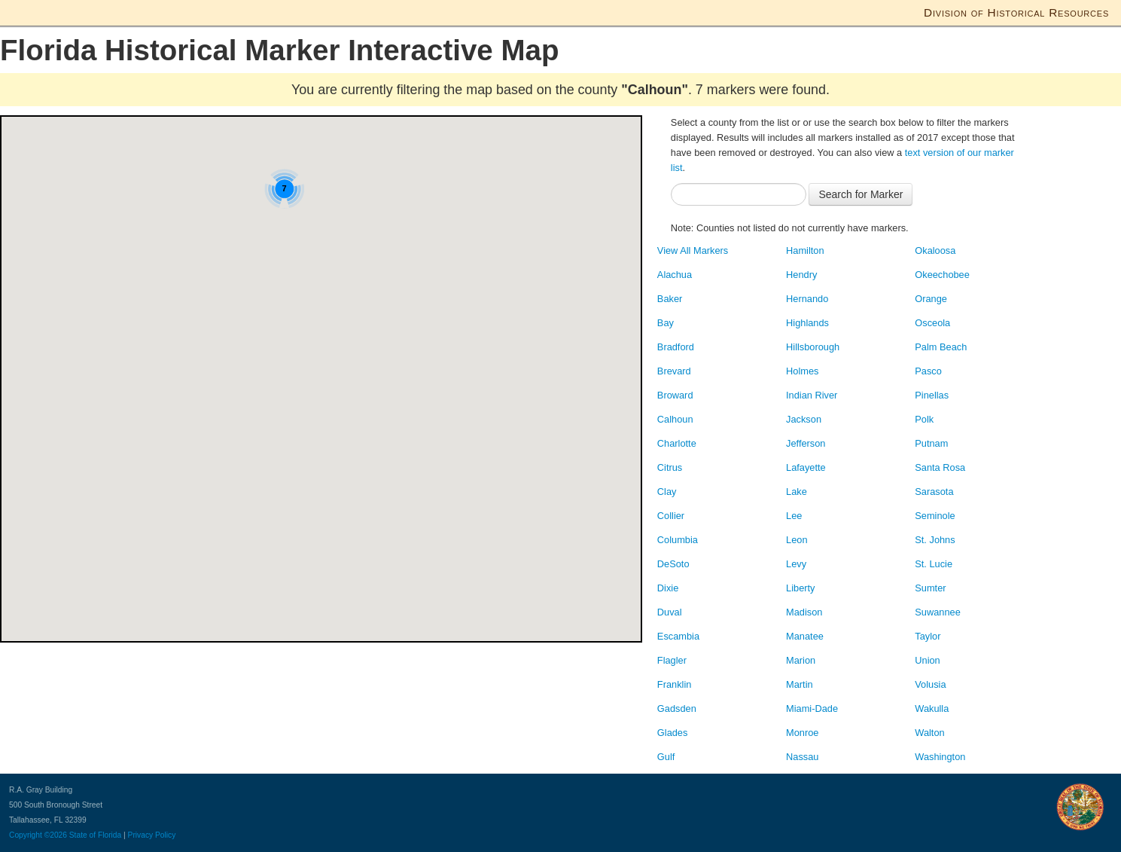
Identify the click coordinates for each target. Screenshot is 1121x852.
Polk (924, 419)
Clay (667, 491)
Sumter (930, 588)
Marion (800, 660)
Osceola (932, 322)
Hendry (801, 274)
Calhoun (675, 419)
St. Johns (935, 539)
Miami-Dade (812, 708)
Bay (665, 322)
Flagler (672, 660)
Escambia (678, 636)
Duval (669, 612)
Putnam (931, 443)
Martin (799, 684)
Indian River (811, 395)
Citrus (669, 467)
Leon (796, 539)
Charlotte (676, 443)
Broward (675, 395)
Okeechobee (942, 274)
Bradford (675, 347)
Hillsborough (812, 347)
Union (927, 660)
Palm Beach (941, 347)
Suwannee (937, 612)
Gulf (666, 756)
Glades (672, 732)
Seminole (935, 515)
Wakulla (932, 708)
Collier (670, 515)
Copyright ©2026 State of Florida (65, 835)
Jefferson (805, 443)
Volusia (930, 684)
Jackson (803, 419)
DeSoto (673, 564)
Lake (796, 491)
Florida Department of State (77, 11)
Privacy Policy (152, 835)
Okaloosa (935, 250)
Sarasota (934, 491)
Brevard (674, 371)
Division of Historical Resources (1016, 12)
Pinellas (932, 395)
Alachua (674, 274)
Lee (794, 515)
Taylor (927, 636)
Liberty (800, 588)
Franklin (674, 684)
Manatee (805, 636)
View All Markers (692, 250)
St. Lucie (933, 564)
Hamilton (805, 250)
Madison (804, 612)
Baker (669, 298)
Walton (929, 732)
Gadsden (676, 708)
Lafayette (806, 467)
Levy (796, 564)
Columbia (677, 539)
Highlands (807, 322)
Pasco (928, 371)
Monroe (802, 732)
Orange (931, 298)
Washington (940, 756)
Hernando (807, 298)
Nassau (802, 756)
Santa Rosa (940, 467)
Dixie (667, 588)
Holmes (802, 371)
